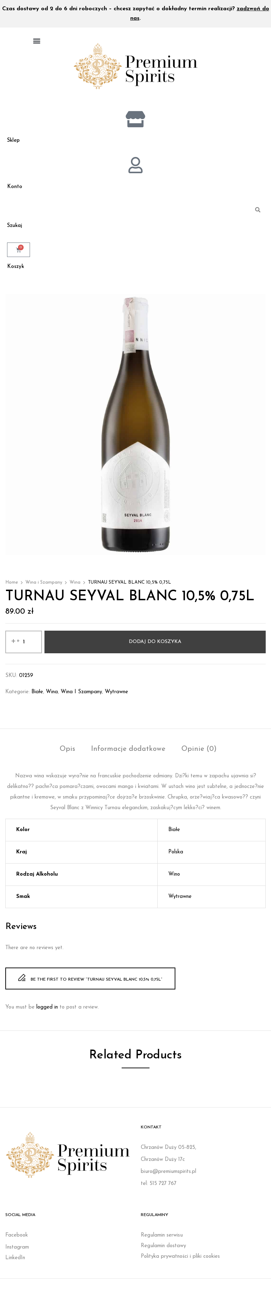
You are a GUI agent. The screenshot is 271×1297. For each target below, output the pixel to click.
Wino (174, 877)
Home (11, 585)
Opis (67, 752)
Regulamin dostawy (163, 1249)
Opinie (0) (199, 752)
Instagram (17, 1250)
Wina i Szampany (43, 585)
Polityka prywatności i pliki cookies (180, 1259)
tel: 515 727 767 (158, 1187)
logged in (47, 1010)
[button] (36, 40)
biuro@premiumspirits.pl (168, 1175)
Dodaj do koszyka (155, 645)
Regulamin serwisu (162, 1238)
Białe (37, 695)
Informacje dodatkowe (128, 752)
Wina (75, 585)
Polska (175, 855)
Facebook (16, 1238)
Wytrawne (116, 695)
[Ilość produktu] (23, 645)
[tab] (67, 753)
